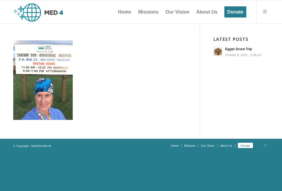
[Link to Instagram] (265, 12)
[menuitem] (125, 12)
